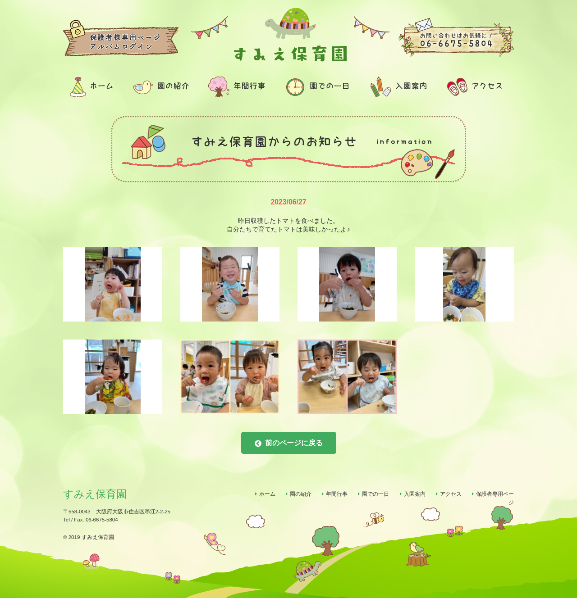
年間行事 (337, 494)
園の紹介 (300, 494)
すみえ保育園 (95, 494)
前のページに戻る (289, 443)
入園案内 (415, 494)
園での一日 (375, 494)
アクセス (451, 494)
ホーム (267, 494)
